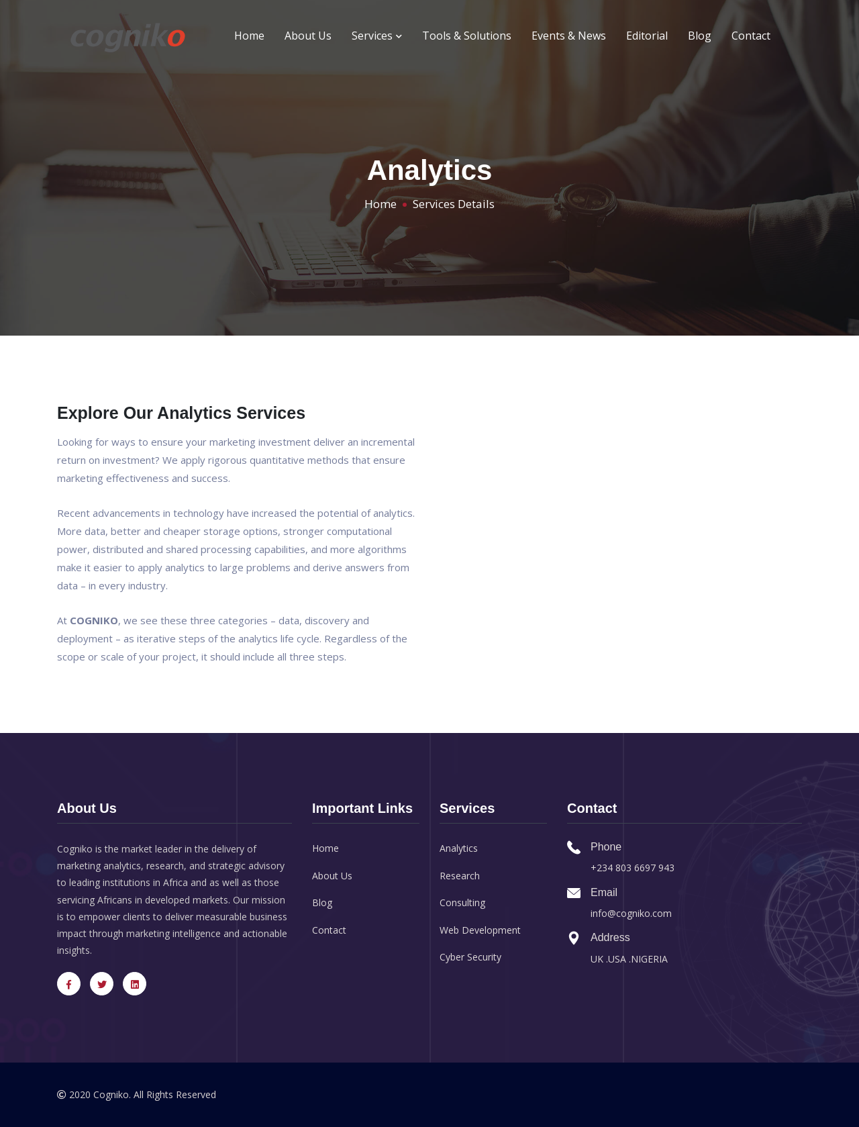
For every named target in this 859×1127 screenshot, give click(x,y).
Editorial (647, 35)
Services (377, 35)
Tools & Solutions (466, 35)
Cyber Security (470, 956)
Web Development (480, 930)
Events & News (569, 35)
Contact (750, 35)
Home (249, 35)
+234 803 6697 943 (632, 867)
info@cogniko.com (631, 913)
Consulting (462, 902)
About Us (308, 35)
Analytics (459, 848)
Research (460, 875)
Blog (699, 35)
